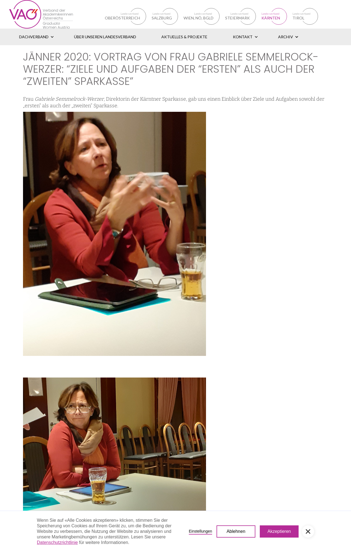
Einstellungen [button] (200, 531)
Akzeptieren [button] (279, 531)
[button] (37, 37)
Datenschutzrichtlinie (57, 542)
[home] (47, 14)
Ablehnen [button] (236, 531)
